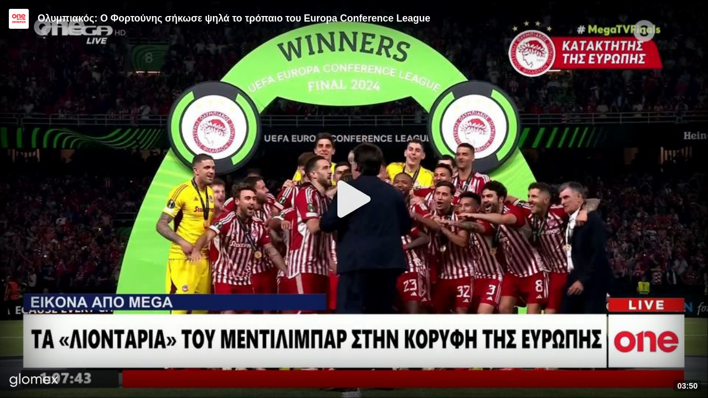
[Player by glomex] (34, 381)
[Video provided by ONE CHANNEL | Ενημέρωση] (19, 19)
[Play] (354, 199)
